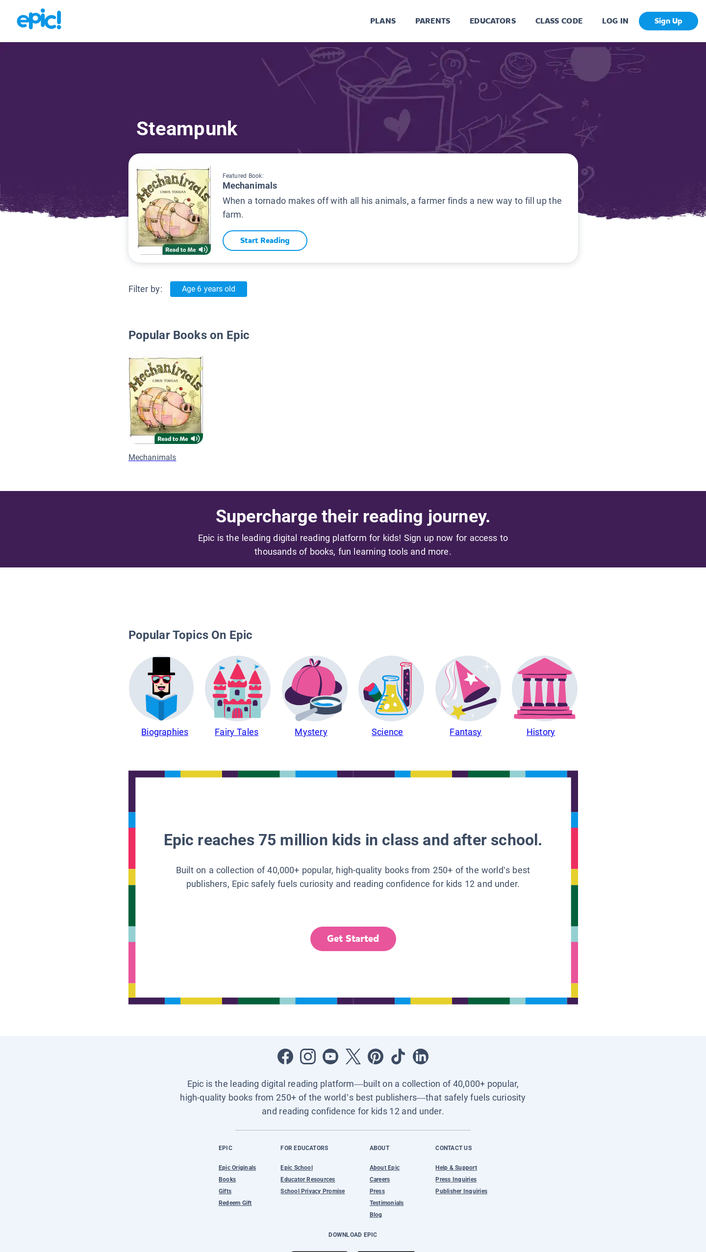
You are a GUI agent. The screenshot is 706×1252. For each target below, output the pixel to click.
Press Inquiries (456, 1179)
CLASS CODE (558, 21)
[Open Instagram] (308, 1056)
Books (227, 1179)
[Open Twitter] (353, 1056)
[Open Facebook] (285, 1056)
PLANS (383, 21)
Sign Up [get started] (668, 21)
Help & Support (456, 1167)
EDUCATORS (493, 21)
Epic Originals (237, 1167)
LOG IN (615, 21)
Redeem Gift (235, 1203)
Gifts (225, 1191)
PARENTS (432, 21)
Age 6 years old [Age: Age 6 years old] (208, 289)
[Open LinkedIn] (421, 1056)
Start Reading (265, 240)
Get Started (353, 938)
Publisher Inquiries (461, 1191)
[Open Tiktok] (398, 1056)
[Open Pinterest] (375, 1056)
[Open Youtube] (330, 1056)
